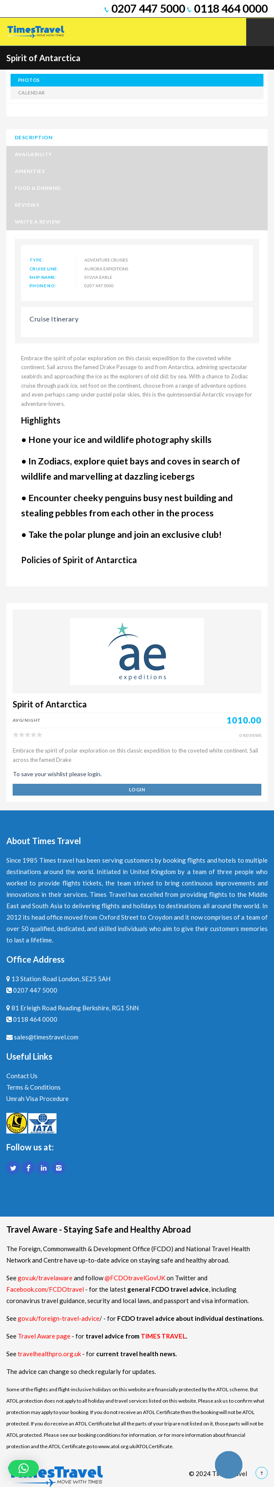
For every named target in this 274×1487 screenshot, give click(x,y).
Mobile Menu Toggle (260, 32)
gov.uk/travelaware (45, 1278)
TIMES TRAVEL (163, 1336)
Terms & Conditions (33, 1087)
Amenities (30, 171)
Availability (33, 154)
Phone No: (43, 285)
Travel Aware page (44, 1336)
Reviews (27, 205)
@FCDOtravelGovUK (135, 1278)
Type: (36, 259)
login (137, 789)
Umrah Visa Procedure (37, 1098)
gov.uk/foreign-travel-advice (58, 1318)
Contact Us (22, 1075)
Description (33, 137)
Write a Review (38, 222)
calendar (31, 92)
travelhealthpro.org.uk (50, 1353)
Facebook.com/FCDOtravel (45, 1289)
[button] (23, 1468)
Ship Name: (43, 277)
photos (29, 80)
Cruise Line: (44, 268)
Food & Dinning (38, 188)
